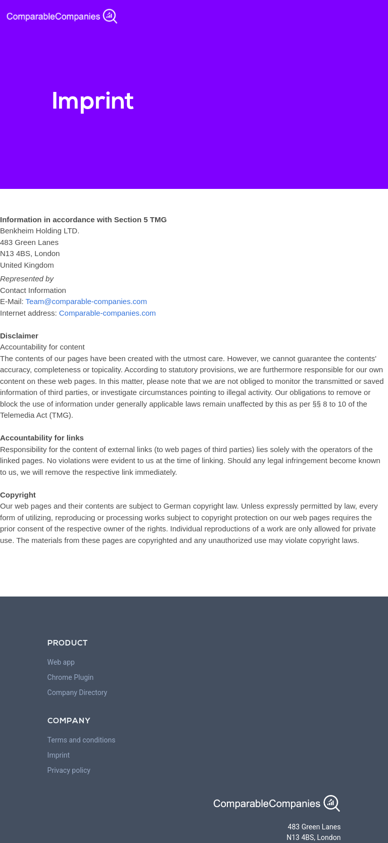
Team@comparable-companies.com (86, 301)
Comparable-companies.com (107, 313)
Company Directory (77, 692)
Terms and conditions (81, 740)
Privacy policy (68, 770)
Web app (61, 662)
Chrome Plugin (70, 677)
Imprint (58, 755)
